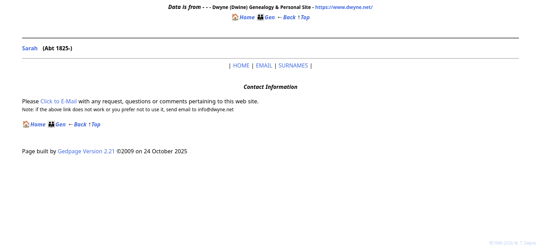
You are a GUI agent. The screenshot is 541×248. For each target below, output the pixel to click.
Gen (265, 17)
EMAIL (264, 65)
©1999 (513, 243)
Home (243, 17)
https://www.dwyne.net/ (344, 7)
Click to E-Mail (58, 101)
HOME (241, 65)
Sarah (30, 48)
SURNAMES (293, 65)
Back (286, 17)
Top (303, 17)
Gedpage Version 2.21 (86, 151)
